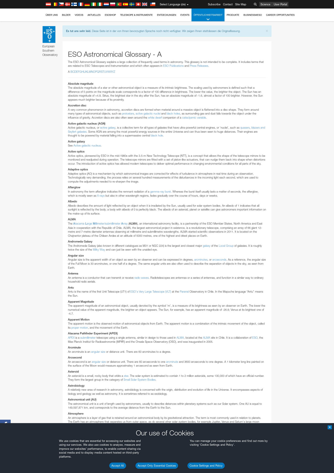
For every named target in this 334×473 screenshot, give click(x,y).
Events (184, 14)
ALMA (180, 337)
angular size (98, 351)
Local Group (226, 245)
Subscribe (214, 4)
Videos (79, 14)
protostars (128, 113)
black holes (173, 113)
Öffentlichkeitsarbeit (208, 17)
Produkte (233, 14)
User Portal (280, 4)
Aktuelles (94, 14)
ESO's (134, 291)
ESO (255, 337)
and (262, 127)
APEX (71, 337)
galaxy (206, 245)
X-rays (101, 195)
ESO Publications (173, 65)
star (126, 375)
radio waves (141, 277)
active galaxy (107, 127)
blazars (255, 127)
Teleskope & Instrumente (136, 14)
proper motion (79, 327)
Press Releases (199, 65)
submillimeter (88, 337)
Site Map (240, 4)
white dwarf (155, 117)
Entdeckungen (166, 14)
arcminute (172, 361)
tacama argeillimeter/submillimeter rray (100, 223)
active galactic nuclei (148, 113)
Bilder (66, 14)
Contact (228, 4)
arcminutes (200, 259)
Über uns (52, 14)
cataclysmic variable (194, 117)
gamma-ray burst (160, 191)
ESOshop (110, 14)
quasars (245, 127)
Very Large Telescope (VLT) (154, 291)
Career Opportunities (280, 14)
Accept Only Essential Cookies (157, 465)
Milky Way (99, 249)
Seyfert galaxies (77, 131)
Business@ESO (252, 14)
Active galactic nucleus (87, 145)
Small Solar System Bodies (139, 379)
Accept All (117, 465)
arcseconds (219, 259)
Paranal (184, 291)
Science (265, 4)
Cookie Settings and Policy (206, 465)
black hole (157, 135)
